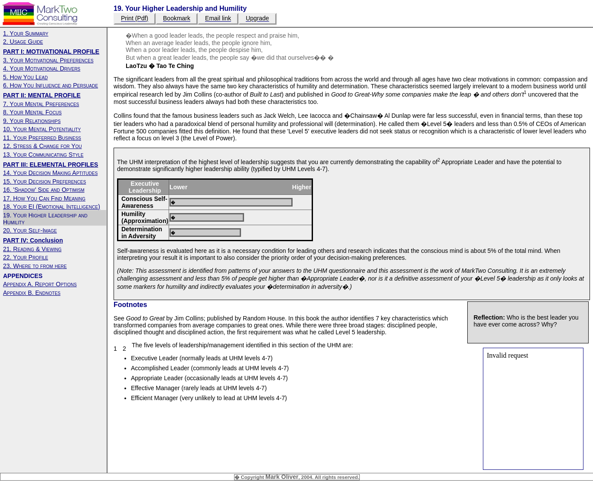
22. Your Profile (25, 257)
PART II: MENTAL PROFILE (42, 95)
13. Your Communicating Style (43, 154)
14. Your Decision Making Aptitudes (50, 172)
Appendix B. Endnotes (31, 292)
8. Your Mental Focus (32, 112)
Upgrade (257, 18)
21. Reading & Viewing (32, 249)
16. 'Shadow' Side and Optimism (44, 189)
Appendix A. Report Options (40, 284)
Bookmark (176, 18)
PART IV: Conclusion (33, 240)
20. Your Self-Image (30, 230)
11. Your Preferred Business (42, 137)
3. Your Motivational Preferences (48, 60)
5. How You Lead (25, 77)
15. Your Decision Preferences (44, 181)
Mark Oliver (281, 476)
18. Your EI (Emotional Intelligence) (51, 206)
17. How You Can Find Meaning (44, 198)
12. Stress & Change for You (42, 145)
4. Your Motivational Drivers (41, 68)
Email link (218, 18)
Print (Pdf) (134, 18)
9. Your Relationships (32, 120)
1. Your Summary (25, 33)
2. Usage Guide (23, 41)
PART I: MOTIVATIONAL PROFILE (51, 51)
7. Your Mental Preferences (41, 103)
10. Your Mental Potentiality (42, 129)
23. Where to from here (35, 265)
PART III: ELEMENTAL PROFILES (50, 164)
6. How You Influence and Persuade (50, 85)
